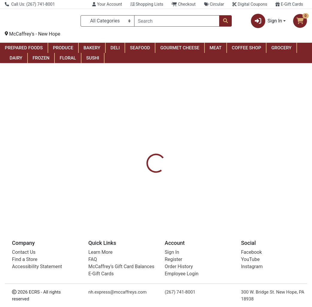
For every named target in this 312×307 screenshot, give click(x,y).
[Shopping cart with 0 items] (300, 22)
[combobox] (176, 22)
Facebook (251, 252)
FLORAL (68, 60)
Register (173, 259)
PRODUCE (63, 50)
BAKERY (92, 50)
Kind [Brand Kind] (195, 193)
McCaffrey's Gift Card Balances (121, 266)
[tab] (146, 151)
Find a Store (24, 259)
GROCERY (281, 50)
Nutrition (171, 151)
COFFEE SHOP (246, 50)
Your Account (107, 4)
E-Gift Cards (289, 4)
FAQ (92, 259)
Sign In (172, 252)
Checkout (184, 4)
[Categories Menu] (107, 22)
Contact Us (24, 252)
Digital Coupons (249, 4)
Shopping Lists (147, 4)
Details (146, 151)
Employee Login (182, 274)
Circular (214, 4)
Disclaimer (200, 151)
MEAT (216, 50)
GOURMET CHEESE (179, 50)
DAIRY (16, 60)
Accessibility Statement (37, 266)
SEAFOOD (140, 50)
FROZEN (41, 60)
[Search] (176, 22)
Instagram (252, 266)
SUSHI (92, 60)
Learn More (100, 252)
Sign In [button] (266, 22)
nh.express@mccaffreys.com (117, 292)
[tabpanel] (221, 186)
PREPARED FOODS (24, 50)
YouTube (250, 259)
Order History (179, 266)
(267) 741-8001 (180, 292)
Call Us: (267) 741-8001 (30, 4)
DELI (115, 50)
